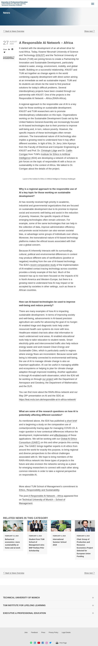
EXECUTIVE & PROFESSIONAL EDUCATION (24, 613)
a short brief (71, 421)
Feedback (34, 632)
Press (43, 632)
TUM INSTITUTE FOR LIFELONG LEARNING (24, 605)
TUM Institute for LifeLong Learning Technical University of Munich (14, 3)
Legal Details (66, 632)
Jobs (26, 632)
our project (47, 379)
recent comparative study (43, 265)
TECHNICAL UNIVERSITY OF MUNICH (21, 598)
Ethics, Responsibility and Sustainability (39, 490)
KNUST (40, 55)
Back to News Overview (13, 31)
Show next (89, 31)
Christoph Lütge (49, 150)
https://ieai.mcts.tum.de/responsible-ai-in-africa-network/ (47, 399)
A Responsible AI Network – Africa (45, 496)
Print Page (63, 643)
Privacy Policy (53, 632)
